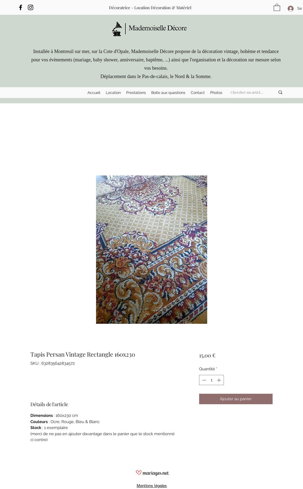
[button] (113, 93)
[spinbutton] (211, 380)
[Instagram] (30, 7)
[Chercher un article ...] (248, 92)
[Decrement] (203, 380)
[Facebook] (20, 7)
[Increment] (219, 380)
